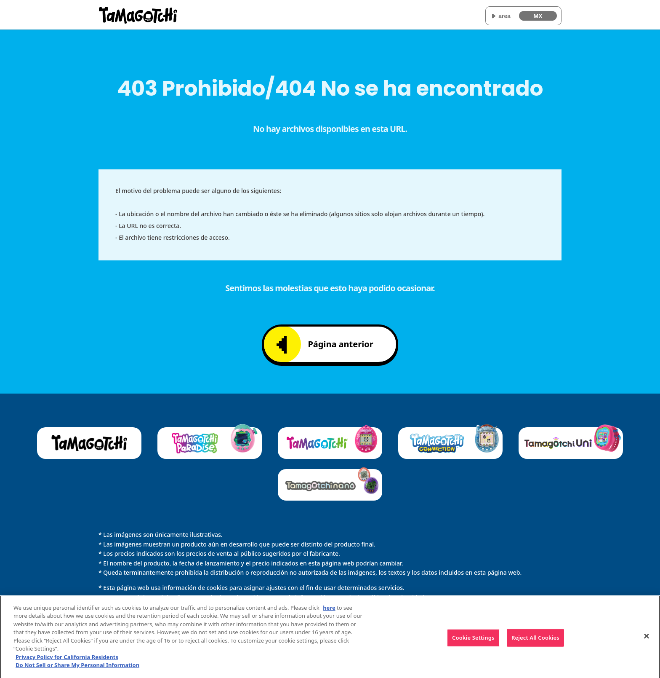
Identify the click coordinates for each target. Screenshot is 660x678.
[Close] (646, 639)
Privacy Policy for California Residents (67, 660)
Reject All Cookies (535, 641)
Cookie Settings (473, 641)
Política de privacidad (394, 597)
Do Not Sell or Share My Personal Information (77, 668)
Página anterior (325, 345)
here (329, 610)
